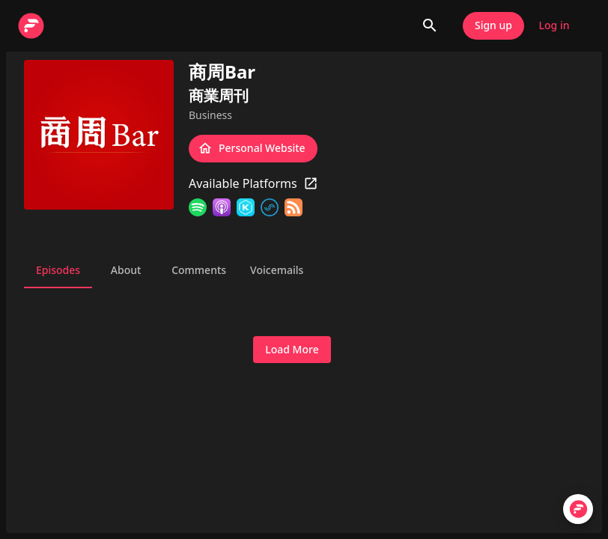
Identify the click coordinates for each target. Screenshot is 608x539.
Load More (291, 350)
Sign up (493, 26)
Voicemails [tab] (276, 270)
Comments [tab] (198, 270)
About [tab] (125, 270)
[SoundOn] (270, 207)
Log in (554, 26)
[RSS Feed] (294, 207)
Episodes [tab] (58, 270)
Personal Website (253, 148)
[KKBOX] (246, 207)
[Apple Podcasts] (222, 207)
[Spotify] (198, 207)
